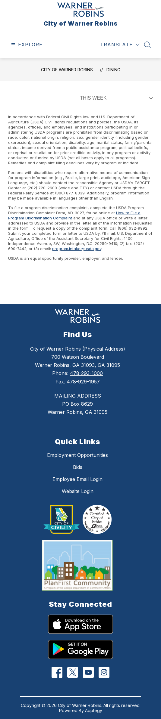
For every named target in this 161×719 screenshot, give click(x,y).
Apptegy (93, 710)
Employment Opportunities (77, 455)
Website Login (77, 491)
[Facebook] (57, 672)
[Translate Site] (120, 44)
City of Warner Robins (67, 69)
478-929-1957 (83, 382)
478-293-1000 (86, 373)
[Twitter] (73, 672)
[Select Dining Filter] (115, 98)
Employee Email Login (77, 479)
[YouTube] (88, 672)
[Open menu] (26, 44)
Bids (77, 467)
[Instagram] (104, 672)
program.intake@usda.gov (76, 248)
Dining (113, 69)
